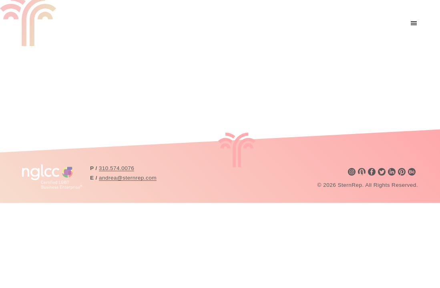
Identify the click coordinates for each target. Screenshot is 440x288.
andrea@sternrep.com (128, 178)
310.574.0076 (116, 168)
